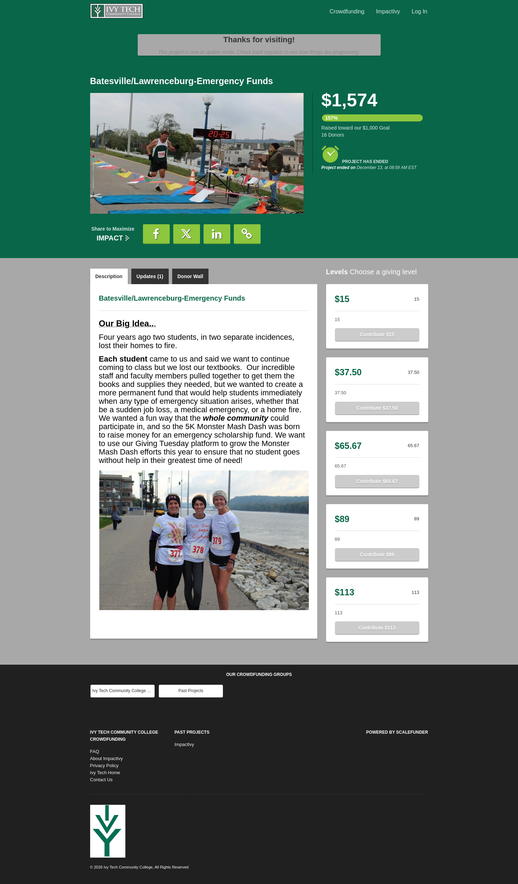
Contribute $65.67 (377, 481)
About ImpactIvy (106, 758)
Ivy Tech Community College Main (123, 690)
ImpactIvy (388, 11)
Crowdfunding (347, 11)
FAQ (94, 751)
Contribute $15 (377, 334)
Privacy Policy (104, 765)
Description (109, 276)
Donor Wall (190, 276)
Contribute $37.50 (377, 408)
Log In (419, 11)
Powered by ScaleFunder (397, 732)
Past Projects (191, 690)
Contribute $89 (377, 554)
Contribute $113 (377, 628)
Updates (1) (150, 276)
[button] (156, 234)
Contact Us (101, 779)
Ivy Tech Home (105, 772)
